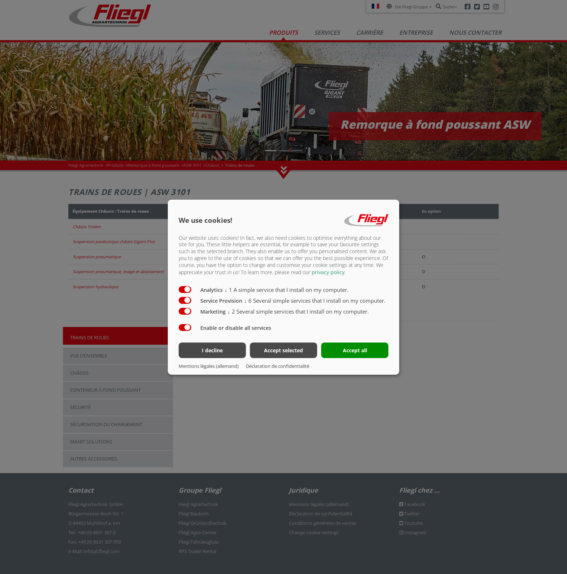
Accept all (355, 350)
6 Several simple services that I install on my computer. (314, 300)
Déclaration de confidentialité (277, 366)
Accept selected (283, 350)
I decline (212, 350)
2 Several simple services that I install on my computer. (298, 311)
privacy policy (328, 272)
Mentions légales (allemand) (209, 366)
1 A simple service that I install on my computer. (287, 289)
